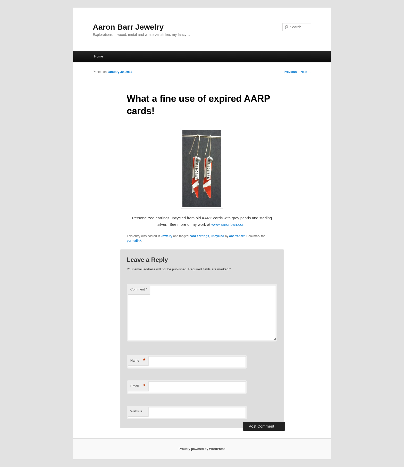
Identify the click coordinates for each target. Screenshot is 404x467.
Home (98, 56)
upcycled (217, 236)
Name (138, 360)
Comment (138, 289)
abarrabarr (237, 236)
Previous (288, 72)
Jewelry (166, 236)
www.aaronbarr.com (228, 224)
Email (138, 386)
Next (306, 72)
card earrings (199, 236)
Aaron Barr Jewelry (128, 27)
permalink (134, 241)
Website (136, 411)
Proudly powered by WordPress (202, 449)
